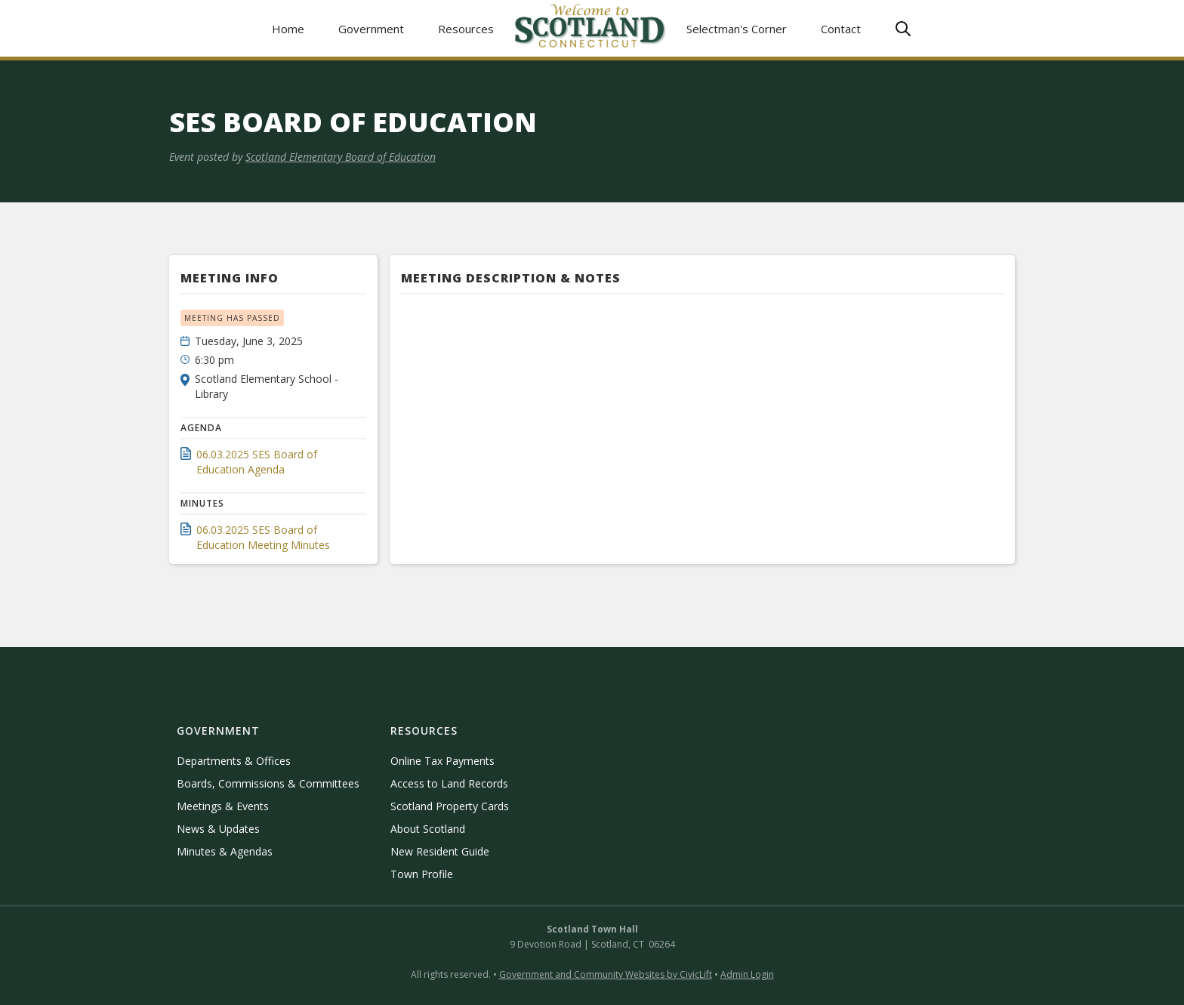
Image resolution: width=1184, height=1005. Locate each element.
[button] (371, 28)
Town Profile (421, 874)
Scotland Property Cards (449, 806)
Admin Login (747, 974)
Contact (841, 28)
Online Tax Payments (442, 761)
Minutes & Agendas (225, 851)
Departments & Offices (234, 761)
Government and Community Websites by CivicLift (605, 974)
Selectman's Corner (736, 28)
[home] (590, 28)
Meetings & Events (223, 806)
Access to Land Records (449, 783)
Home (288, 28)
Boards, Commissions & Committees (268, 783)
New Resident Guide (439, 851)
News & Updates (218, 829)
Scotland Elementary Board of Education (340, 157)
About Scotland (427, 829)
